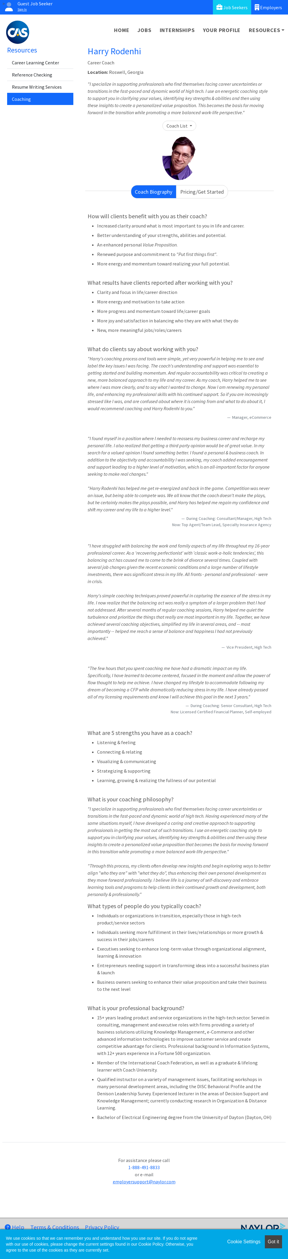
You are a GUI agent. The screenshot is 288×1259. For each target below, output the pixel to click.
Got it (273, 1241)
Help (14, 1227)
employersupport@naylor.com (144, 1182)
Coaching (21, 99)
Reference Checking (32, 75)
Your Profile (222, 30)
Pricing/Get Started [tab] (202, 191)
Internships (177, 30)
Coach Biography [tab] (153, 191)
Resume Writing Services (37, 87)
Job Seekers (232, 7)
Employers (268, 7)
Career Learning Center (35, 63)
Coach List (178, 126)
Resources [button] (264, 30)
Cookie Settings (243, 1241)
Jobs (144, 30)
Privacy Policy (102, 1227)
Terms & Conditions (54, 1227)
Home (121, 30)
